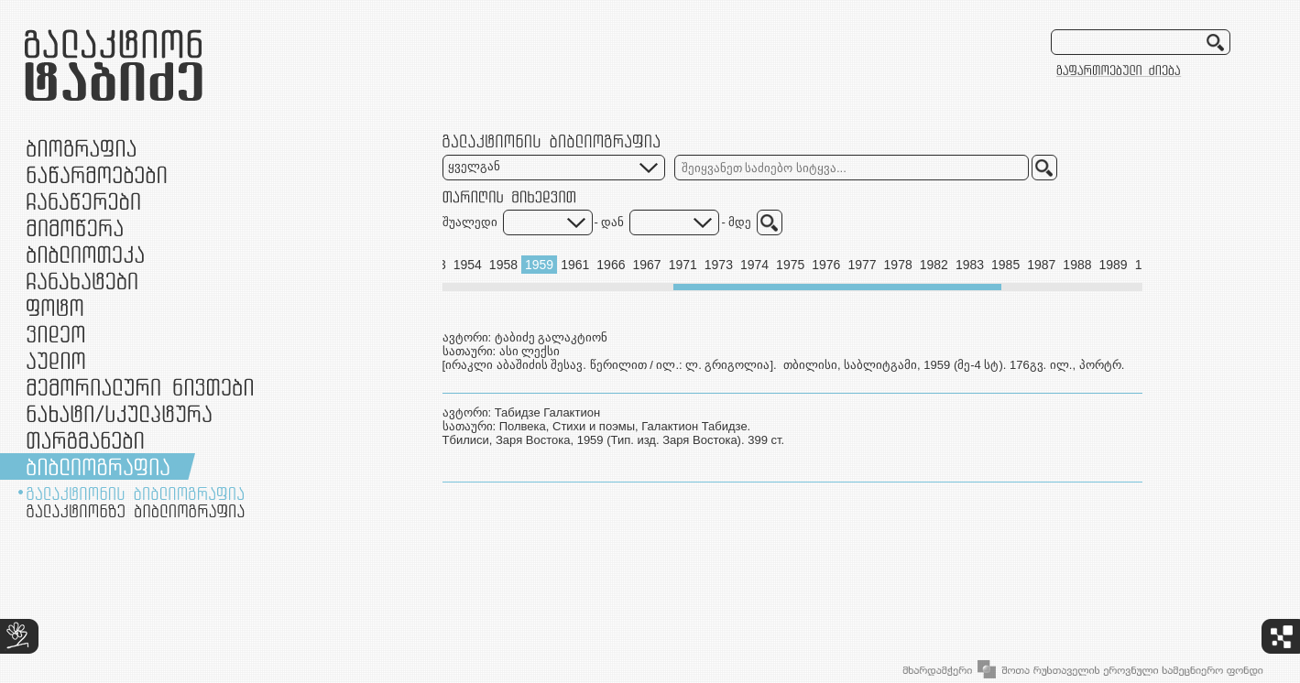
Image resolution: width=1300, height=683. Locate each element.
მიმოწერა (75, 227)
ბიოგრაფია (81, 148)
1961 (575, 264)
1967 (646, 264)
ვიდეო (55, 333)
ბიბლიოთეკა (85, 254)
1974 (754, 264)
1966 (610, 264)
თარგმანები (85, 440)
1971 (683, 264)
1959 (539, 264)
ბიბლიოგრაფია (98, 466)
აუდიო (56, 360)
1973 (719, 264)
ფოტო (55, 307)
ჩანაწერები (83, 201)
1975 (790, 264)
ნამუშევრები (119, 413)
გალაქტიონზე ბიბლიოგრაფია (136, 510)
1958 (503, 264)
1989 (1113, 264)
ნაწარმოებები (97, 174)
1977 (861, 264)
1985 (1005, 264)
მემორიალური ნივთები (140, 387)
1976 (826, 264)
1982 (934, 264)
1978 (898, 264)
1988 (1077, 264)
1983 (970, 264)
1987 (1041, 264)
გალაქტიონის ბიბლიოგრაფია (135, 493)
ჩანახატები (82, 280)
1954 (467, 264)
